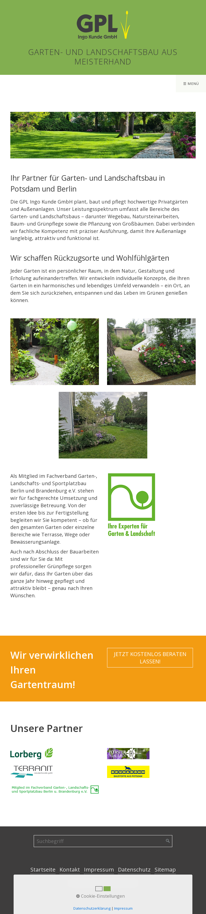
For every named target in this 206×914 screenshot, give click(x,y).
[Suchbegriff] (103, 841)
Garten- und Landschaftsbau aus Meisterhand (102, 57)
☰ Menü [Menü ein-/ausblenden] (191, 83)
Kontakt (70, 869)
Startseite (42, 869)
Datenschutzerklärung (92, 908)
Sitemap (165, 869)
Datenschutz (134, 869)
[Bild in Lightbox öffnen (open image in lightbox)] (131, 504)
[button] (150, 657)
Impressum (99, 869)
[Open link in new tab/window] (31, 753)
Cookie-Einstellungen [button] (100, 896)
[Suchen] (168, 841)
